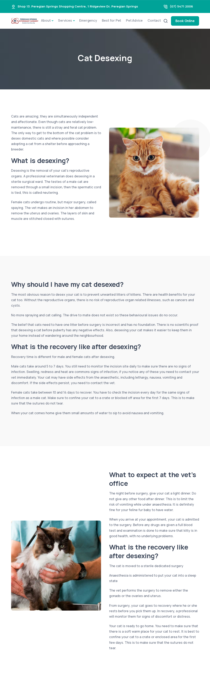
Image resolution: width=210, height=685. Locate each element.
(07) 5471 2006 (181, 6)
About (46, 20)
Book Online (185, 21)
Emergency (88, 20)
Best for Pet (111, 20)
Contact (154, 20)
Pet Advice (134, 20)
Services (65, 20)
